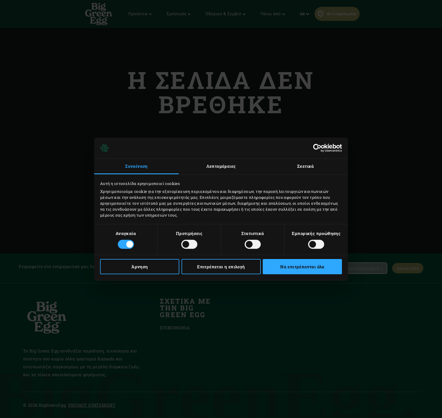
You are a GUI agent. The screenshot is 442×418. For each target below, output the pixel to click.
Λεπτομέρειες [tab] (221, 166)
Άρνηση (139, 266)
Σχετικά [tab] (305, 166)
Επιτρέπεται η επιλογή (221, 266)
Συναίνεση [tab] (136, 166)
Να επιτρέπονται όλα (302, 266)
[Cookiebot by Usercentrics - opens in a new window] (317, 148)
